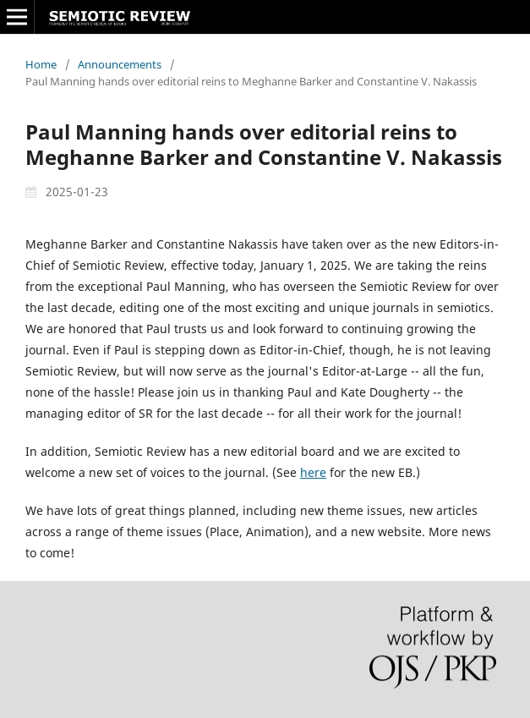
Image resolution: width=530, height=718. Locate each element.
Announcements (119, 64)
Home (41, 64)
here (313, 472)
